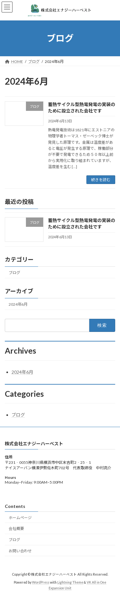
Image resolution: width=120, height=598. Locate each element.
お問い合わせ (20, 550)
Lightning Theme (70, 582)
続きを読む (100, 179)
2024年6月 (18, 304)
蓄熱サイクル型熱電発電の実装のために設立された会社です (81, 224)
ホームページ (20, 517)
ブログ (14, 272)
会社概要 (16, 528)
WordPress (40, 582)
